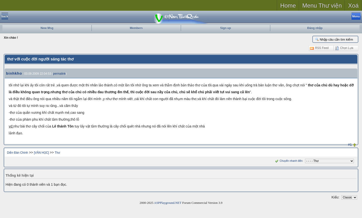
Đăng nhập (314, 28)
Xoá (353, 5)
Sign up (225, 28)
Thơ (57, 152)
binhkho (14, 73)
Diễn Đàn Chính (17, 152)
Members (136, 28)
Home (288, 5)
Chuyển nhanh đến (288, 160)
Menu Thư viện (322, 5)
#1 (350, 145)
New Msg (47, 28)
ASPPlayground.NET (167, 203)
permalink (59, 73)
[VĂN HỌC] (41, 152)
